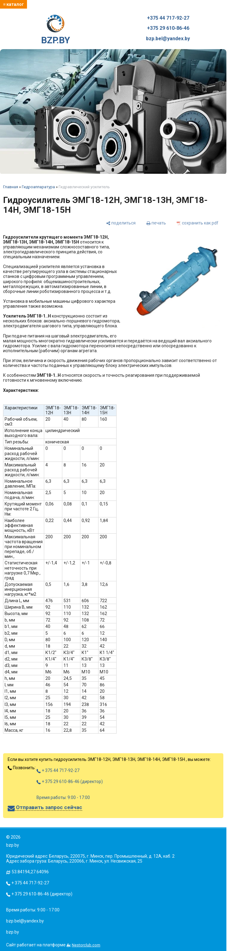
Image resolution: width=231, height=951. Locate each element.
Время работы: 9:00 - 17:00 (63, 797)
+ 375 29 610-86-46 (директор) (70, 781)
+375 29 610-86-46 (168, 28)
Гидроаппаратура (38, 187)
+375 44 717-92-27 (168, 18)
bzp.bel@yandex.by (168, 38)
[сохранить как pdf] (197, 222)
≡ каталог (13, 4)
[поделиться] (121, 222)
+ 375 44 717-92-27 (58, 770)
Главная (10, 187)
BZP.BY (55, 30)
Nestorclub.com (86, 945)
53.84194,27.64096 (30, 871)
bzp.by (12, 932)
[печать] (156, 222)
